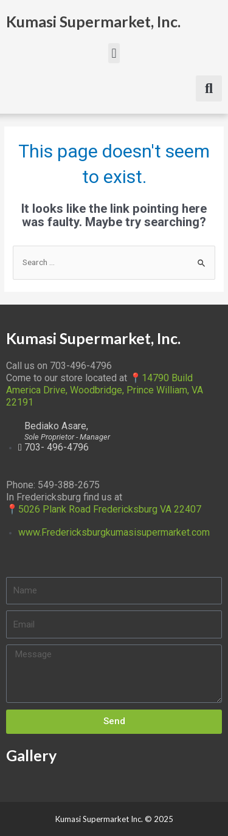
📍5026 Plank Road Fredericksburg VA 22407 (103, 509)
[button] (114, 53)
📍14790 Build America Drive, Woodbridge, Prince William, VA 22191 (104, 390)
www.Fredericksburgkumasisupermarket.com (114, 532)
